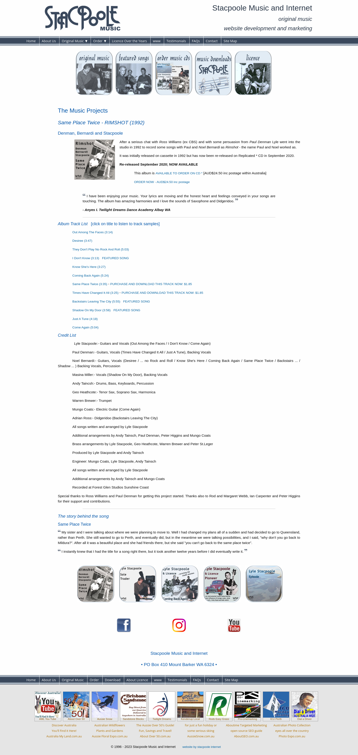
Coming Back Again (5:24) (90, 275)
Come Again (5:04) (85, 327)
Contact (212, 41)
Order (99, 41)
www (156, 41)
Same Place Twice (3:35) (89, 284)
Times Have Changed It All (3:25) (95, 292)
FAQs (196, 41)
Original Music (74, 41)
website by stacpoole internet (201, 747)
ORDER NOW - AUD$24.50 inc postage (162, 182)
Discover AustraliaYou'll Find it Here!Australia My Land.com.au (64, 730)
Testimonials (176, 41)
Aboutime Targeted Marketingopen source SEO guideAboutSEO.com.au (246, 730)
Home (31, 41)
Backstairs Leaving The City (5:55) (96, 301)
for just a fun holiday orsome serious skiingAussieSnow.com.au (201, 730)
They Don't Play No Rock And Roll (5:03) (100, 249)
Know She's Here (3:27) (89, 267)
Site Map (230, 41)
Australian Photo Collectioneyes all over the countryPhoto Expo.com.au (292, 730)
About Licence (137, 680)
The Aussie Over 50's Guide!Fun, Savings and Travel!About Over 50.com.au (155, 730)
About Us (49, 41)
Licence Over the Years (129, 41)
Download (112, 680)
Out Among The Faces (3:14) (92, 232)
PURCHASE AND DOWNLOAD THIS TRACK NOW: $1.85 (151, 284)
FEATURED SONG (115, 258)
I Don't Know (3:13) (85, 258)
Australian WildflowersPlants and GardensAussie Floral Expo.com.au (109, 730)
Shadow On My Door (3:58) (91, 310)
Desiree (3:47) (82, 240)
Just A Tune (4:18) (85, 319)
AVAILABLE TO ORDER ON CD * (179, 173)
